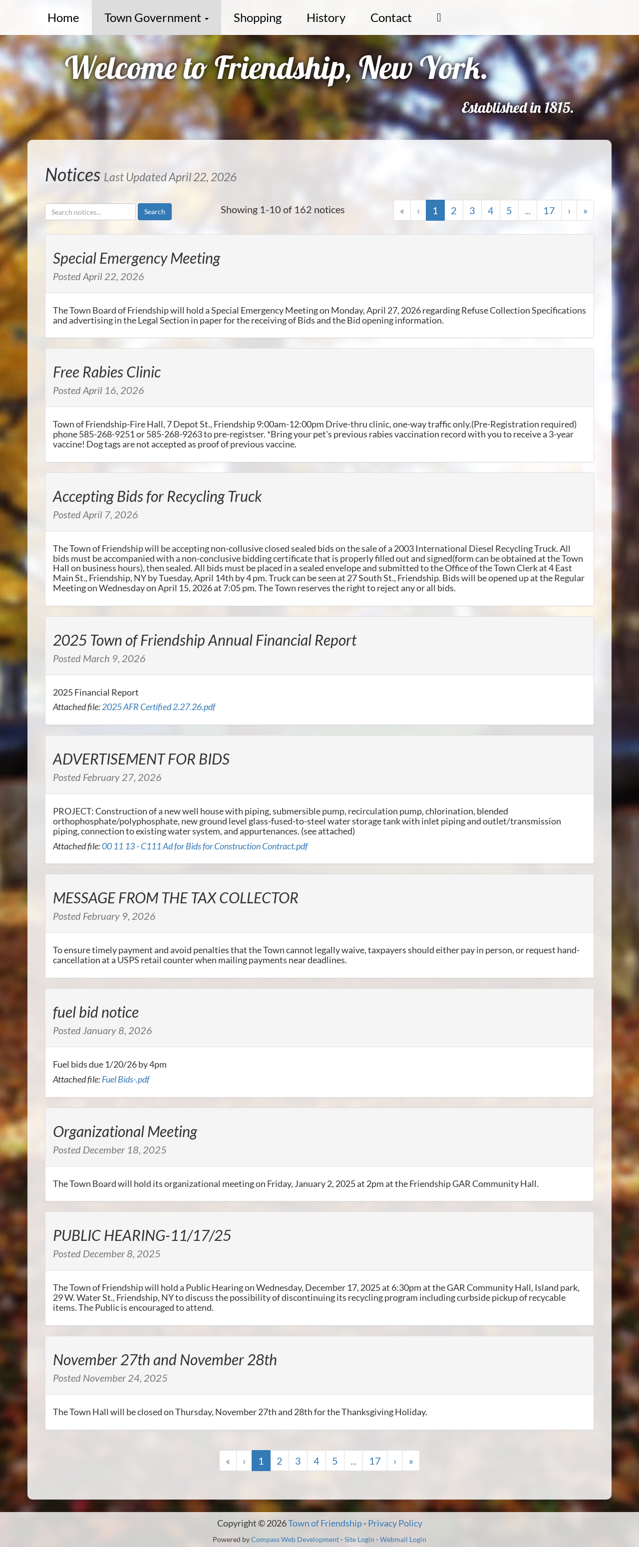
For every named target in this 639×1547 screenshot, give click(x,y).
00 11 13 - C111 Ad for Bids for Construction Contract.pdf (205, 845)
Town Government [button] (156, 17)
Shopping (258, 17)
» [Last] (585, 210)
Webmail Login (403, 1539)
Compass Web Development (295, 1539)
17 (549, 210)
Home (63, 17)
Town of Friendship (325, 1523)
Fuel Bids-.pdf (125, 1079)
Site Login (359, 1539)
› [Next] (569, 210)
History (326, 17)
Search (154, 211)
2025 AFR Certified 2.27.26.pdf (158, 706)
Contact (391, 17)
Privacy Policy (395, 1523)
